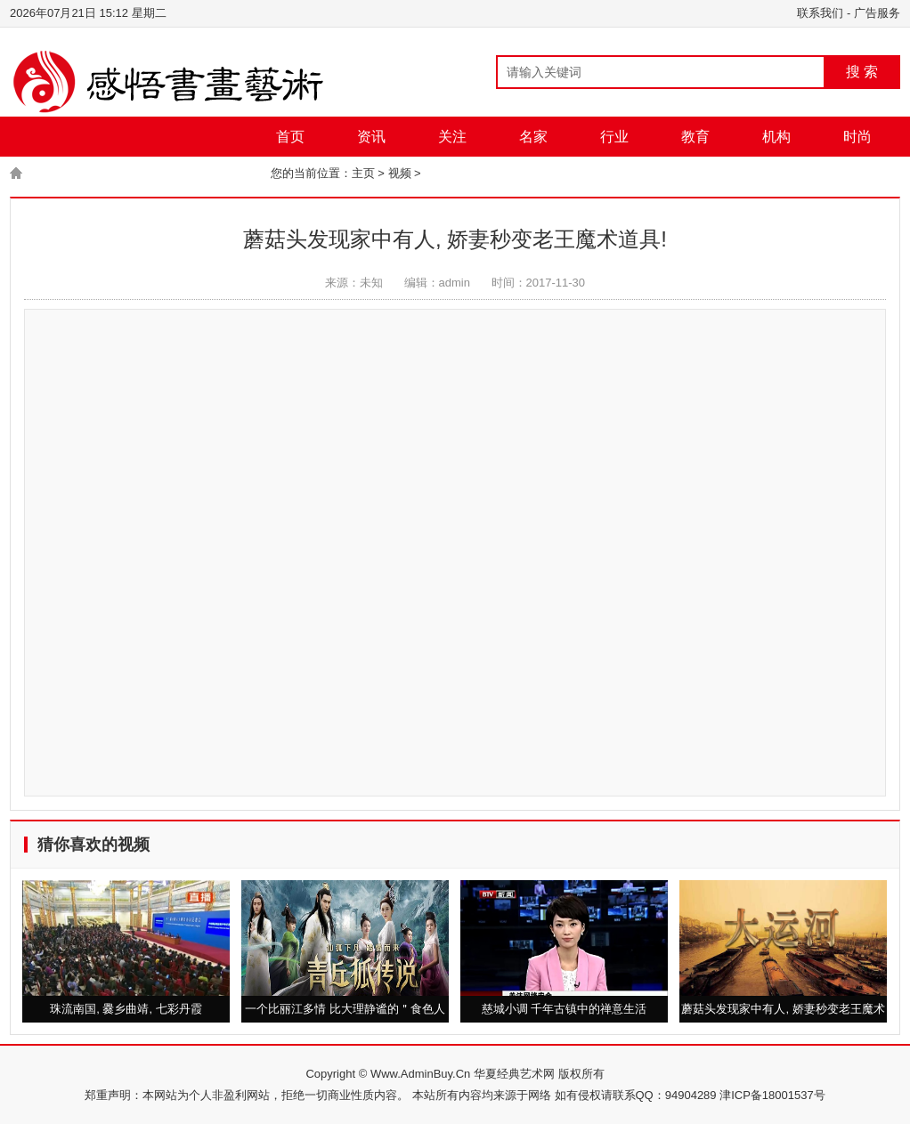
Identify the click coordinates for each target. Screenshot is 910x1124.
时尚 (857, 136)
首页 (290, 136)
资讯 (371, 136)
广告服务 (877, 13)
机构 (776, 136)
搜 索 (862, 71)
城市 (50, 176)
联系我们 (820, 13)
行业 (614, 136)
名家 (533, 136)
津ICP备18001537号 (772, 1095)
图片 (131, 176)
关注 (452, 136)
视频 (212, 176)
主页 (363, 173)
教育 (695, 136)
